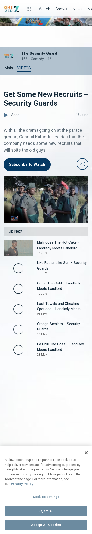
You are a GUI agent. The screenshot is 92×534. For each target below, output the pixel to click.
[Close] (86, 452)
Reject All (46, 511)
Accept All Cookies (46, 525)
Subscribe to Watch (27, 164)
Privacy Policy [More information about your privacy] (22, 484)
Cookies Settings (46, 497)
